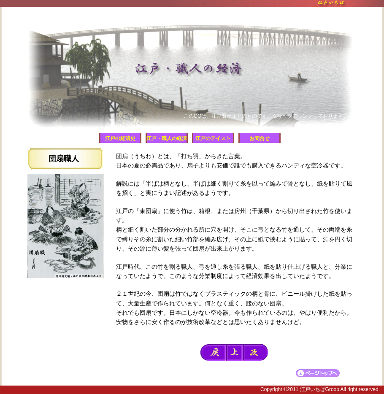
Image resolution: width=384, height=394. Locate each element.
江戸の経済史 (120, 138)
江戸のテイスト (213, 138)
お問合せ (259, 138)
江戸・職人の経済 (166, 138)
